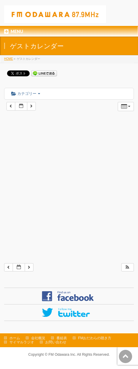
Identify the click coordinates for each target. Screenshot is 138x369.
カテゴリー (25, 93)
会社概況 (38, 338)
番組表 (61, 338)
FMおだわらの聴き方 (94, 338)
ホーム (14, 338)
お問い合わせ (55, 342)
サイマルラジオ (21, 342)
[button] (127, 267)
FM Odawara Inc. (62, 354)
